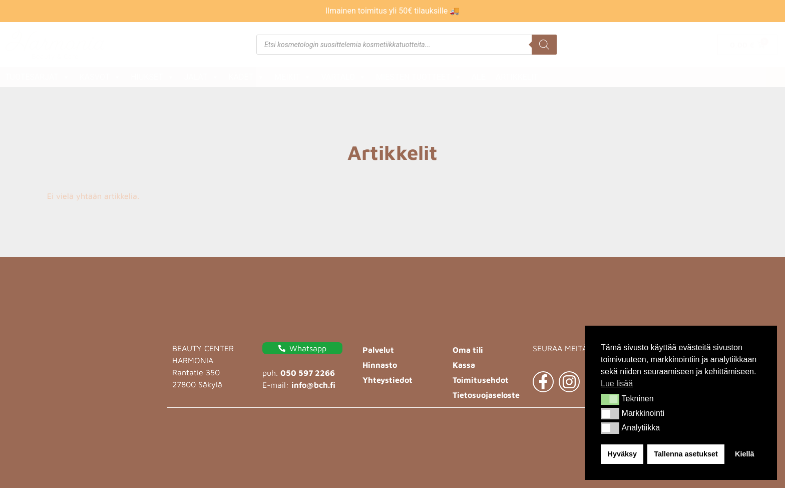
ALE (479, 77)
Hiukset (152, 77)
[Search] (544, 45)
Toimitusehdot (481, 379)
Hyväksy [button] (622, 454)
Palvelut (378, 349)
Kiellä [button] (744, 454)
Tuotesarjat (37, 77)
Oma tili (468, 349)
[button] (610, 399)
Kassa (464, 364)
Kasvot (100, 77)
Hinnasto (379, 364)
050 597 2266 (307, 372)
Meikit (292, 77)
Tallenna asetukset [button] (686, 454)
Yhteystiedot (387, 379)
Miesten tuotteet (418, 77)
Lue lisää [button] (617, 383)
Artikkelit (517, 77)
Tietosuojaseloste (486, 394)
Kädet (247, 77)
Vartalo (343, 77)
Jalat (201, 77)
